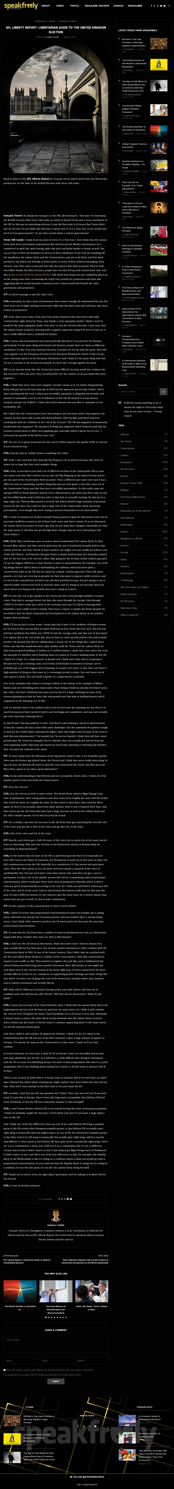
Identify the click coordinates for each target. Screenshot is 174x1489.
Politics (144, 532)
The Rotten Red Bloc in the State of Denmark (134, 128)
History (144, 504)
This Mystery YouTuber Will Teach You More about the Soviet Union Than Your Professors (153, 1455)
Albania (144, 434)
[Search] (169, 6)
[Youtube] (161, 6)
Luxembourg (144, 518)
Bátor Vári (129, 133)
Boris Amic (129, 49)
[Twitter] (154, 6)
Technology (144, 580)
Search (122, 385)
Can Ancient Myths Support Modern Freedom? (132, 109)
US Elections (144, 601)
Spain (144, 560)
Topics (74, 6)
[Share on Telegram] (68, 1199)
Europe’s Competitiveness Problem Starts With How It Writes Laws (133, 341)
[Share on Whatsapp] (65, 1199)
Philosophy (144, 525)
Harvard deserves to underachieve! (149, 1435)
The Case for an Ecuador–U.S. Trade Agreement (132, 185)
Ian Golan (128, 70)
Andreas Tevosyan (132, 115)
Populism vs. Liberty (144, 539)
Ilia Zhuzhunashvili (133, 94)
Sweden (144, 566)
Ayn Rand (144, 441)
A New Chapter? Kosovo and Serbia (134, 146)
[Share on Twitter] (62, 1199)
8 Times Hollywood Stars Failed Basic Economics (132, 270)
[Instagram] (158, 6)
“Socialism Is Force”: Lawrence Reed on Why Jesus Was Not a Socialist (134, 208)
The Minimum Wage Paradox (132, 229)
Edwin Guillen (130, 192)
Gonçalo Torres (52, 37)
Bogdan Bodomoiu (132, 276)
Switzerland (144, 573)
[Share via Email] (71, 1199)
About (45, 6)
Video (60, 6)
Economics (144, 462)
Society (144, 553)
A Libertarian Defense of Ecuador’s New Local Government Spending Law (134, 365)
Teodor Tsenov (131, 255)
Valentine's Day (144, 608)
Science (144, 546)
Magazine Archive (97, 6)
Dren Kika (129, 151)
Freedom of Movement (144, 497)
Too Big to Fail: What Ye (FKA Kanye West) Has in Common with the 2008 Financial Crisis (134, 86)
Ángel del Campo (132, 234)
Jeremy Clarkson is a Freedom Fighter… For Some (133, 164)
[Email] (164, 6)
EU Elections (144, 469)
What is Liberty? (144, 615)
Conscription (144, 448)
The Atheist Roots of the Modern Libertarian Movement (134, 63)
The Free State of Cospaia (144, 587)
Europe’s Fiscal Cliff (144, 483)
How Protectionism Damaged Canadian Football (132, 249)
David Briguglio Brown (134, 297)
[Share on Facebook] (59, 1199)
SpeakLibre (135, 6)
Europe (144, 476)
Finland (144, 490)
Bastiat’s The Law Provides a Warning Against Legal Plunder (133, 42)
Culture (144, 455)
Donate (119, 6)
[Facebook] (151, 6)
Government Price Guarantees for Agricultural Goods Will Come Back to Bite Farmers (134, 315)
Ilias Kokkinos (131, 325)
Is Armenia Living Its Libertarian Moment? (150, 1418)
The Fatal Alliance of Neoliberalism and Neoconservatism (55, 1309)
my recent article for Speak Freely (30, 275)
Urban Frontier (144, 594)
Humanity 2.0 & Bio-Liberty (144, 511)
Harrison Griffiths (132, 171)
